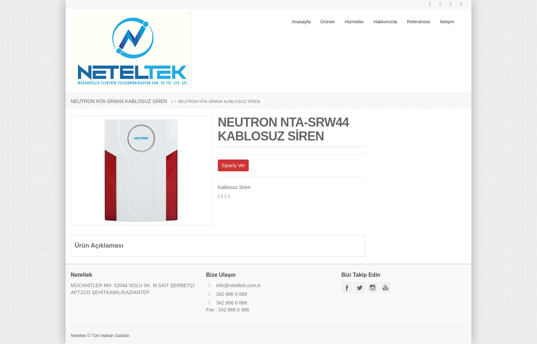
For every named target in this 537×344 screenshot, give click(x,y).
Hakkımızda (386, 21)
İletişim (447, 21)
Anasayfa (301, 21)
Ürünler (327, 21)
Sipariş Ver (233, 165)
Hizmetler (354, 21)
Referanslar (418, 21)
